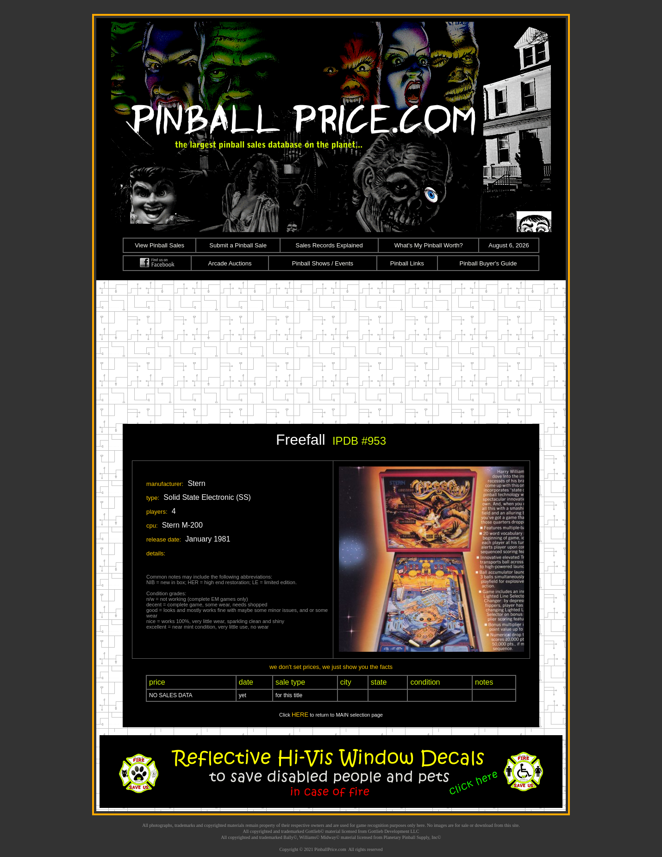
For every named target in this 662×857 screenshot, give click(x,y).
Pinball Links (407, 263)
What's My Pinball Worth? (428, 245)
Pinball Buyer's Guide (488, 263)
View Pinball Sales (159, 245)
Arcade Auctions (230, 263)
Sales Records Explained (329, 245)
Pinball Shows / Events (322, 263)
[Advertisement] (331, 350)
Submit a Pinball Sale (238, 245)
